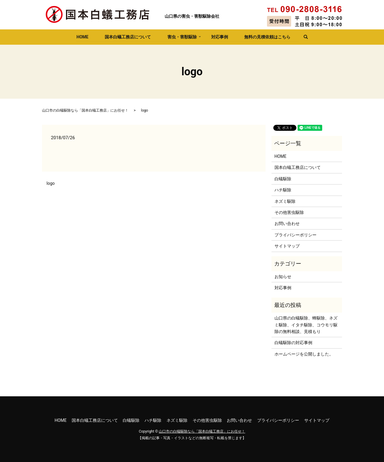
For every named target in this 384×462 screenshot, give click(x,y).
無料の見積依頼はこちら (268, 36)
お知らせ (282, 276)
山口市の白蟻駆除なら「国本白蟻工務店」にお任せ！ (85, 110)
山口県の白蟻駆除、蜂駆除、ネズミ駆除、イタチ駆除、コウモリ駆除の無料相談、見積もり (306, 325)
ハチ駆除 (282, 190)
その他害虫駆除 (289, 212)
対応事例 (219, 36)
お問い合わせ (287, 223)
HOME (82, 36)
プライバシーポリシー (295, 234)
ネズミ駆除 (285, 201)
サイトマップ (287, 246)
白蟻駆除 (282, 178)
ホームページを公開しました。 (303, 354)
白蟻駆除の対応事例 (293, 342)
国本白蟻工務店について (127, 36)
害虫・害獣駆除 (181, 36)
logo (50, 183)
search (303, 37)
